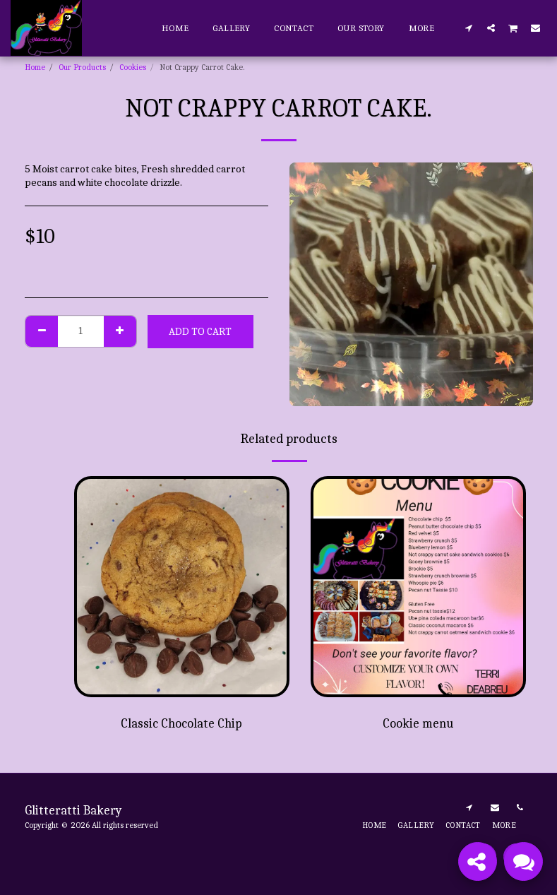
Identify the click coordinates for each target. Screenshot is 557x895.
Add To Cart (200, 331)
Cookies (132, 67)
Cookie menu (418, 723)
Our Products (82, 67)
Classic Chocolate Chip (181, 723)
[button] (469, 27)
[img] (181, 586)
